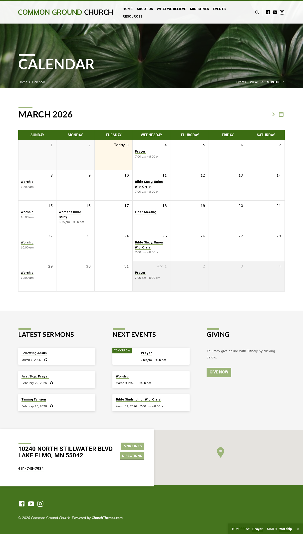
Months (276, 82)
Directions (132, 456)
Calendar (38, 82)
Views (257, 82)
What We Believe (171, 9)
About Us (145, 9)
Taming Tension (33, 399)
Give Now (219, 372)
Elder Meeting (146, 212)
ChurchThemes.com (107, 517)
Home (128, 9)
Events (219, 9)
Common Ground (65, 12)
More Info (133, 446)
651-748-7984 (31, 468)
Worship (27, 182)
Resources (132, 16)
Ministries (199, 9)
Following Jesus (34, 353)
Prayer (140, 151)
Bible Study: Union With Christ (138, 399)
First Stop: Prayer (35, 376)
